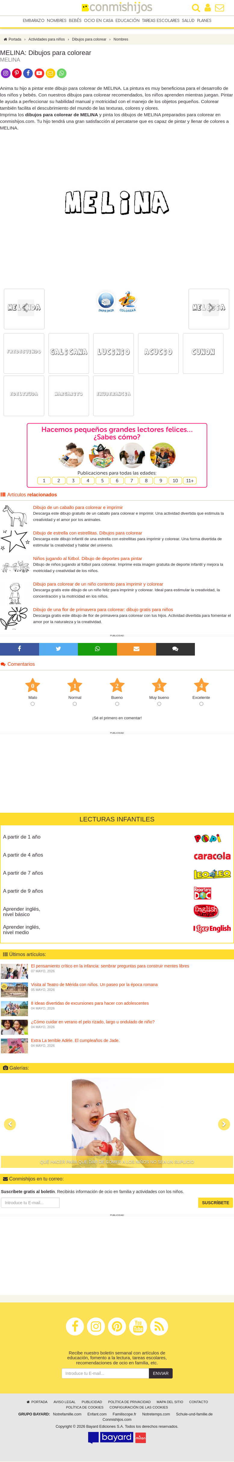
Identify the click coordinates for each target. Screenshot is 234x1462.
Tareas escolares (161, 21)
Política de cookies (84, 1408)
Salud (188, 21)
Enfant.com (97, 1415)
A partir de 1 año (22, 837)
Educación (127, 21)
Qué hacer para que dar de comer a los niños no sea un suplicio (117, 1162)
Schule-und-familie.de (194, 1415)
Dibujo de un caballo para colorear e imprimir (78, 507)
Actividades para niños (47, 40)
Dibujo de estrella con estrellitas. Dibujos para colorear (87, 533)
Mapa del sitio (170, 1402)
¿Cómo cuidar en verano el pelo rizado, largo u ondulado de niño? (93, 1022)
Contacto (198, 1402)
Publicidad (92, 1402)
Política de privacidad (129, 1402)
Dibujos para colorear (89, 40)
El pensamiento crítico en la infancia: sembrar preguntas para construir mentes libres (110, 966)
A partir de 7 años (23, 873)
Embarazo (34, 21)
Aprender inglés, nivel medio (21, 930)
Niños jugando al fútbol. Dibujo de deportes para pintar (87, 559)
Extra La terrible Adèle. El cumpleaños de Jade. (75, 1041)
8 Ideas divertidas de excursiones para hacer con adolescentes (90, 1003)
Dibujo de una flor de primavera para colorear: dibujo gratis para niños (103, 610)
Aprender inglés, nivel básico (21, 912)
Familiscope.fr (124, 1415)
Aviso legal (64, 1402)
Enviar (160, 1374)
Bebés (75, 21)
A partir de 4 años (23, 855)
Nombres (56, 21)
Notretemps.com (156, 1415)
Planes (204, 21)
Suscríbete (215, 1203)
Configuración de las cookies (138, 1408)
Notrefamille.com (67, 1415)
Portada (12, 40)
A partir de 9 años (23, 891)
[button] (10, 1125)
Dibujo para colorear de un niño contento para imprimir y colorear (98, 584)
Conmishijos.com (117, 1420)
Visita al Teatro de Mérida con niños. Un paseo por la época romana (94, 985)
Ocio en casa (98, 21)
